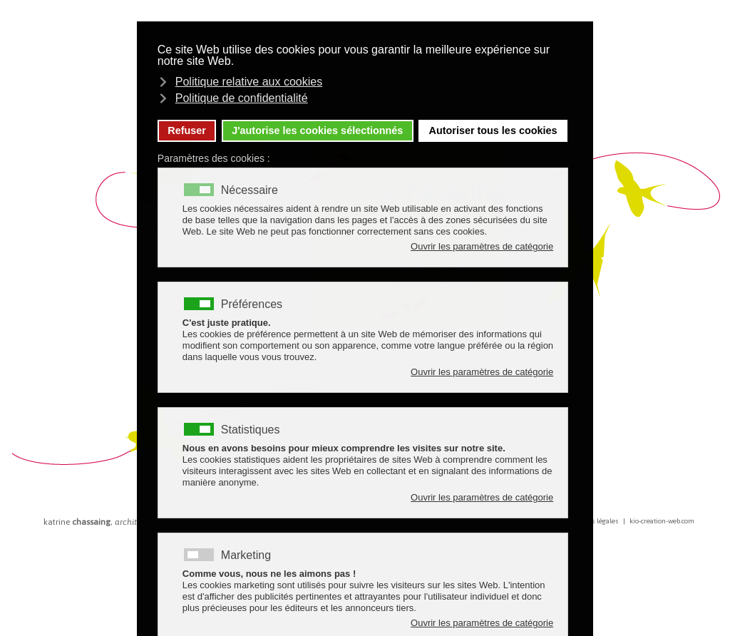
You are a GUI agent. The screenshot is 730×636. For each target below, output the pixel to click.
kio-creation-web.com (661, 521)
